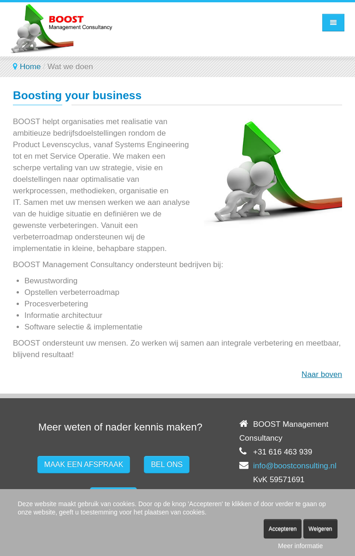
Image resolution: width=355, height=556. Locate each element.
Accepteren (283, 529)
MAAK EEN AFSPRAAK (84, 464)
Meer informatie (300, 546)
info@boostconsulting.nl (295, 465)
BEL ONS (167, 464)
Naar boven (322, 374)
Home (30, 66)
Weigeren (320, 529)
